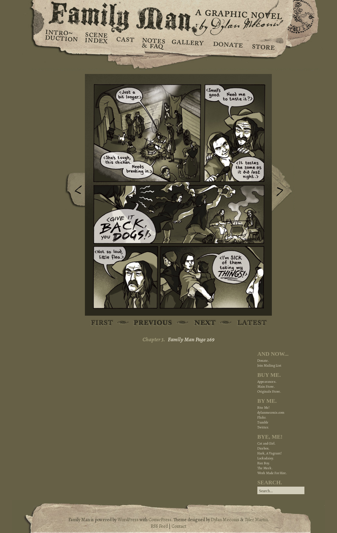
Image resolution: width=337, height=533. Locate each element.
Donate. (263, 360)
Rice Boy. (263, 463)
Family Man (168, 15)
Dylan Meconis (225, 520)
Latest (248, 323)
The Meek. (264, 468)
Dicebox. (263, 448)
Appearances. (266, 381)
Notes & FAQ (152, 42)
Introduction (61, 37)
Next (283, 188)
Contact (178, 526)
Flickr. (261, 417)
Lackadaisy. (265, 458)
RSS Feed (159, 526)
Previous (73, 191)
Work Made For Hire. (272, 473)
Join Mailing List (269, 365)
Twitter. (263, 427)
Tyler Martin (256, 520)
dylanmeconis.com (270, 412)
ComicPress (159, 520)
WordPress (128, 520)
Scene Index (97, 42)
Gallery (187, 42)
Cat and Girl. (266, 443)
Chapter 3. (154, 339)
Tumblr (262, 422)
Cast (125, 42)
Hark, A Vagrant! (269, 453)
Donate (226, 42)
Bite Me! (263, 407)
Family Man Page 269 (191, 339)
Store (263, 42)
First (102, 323)
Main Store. (266, 386)
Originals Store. (269, 391)
